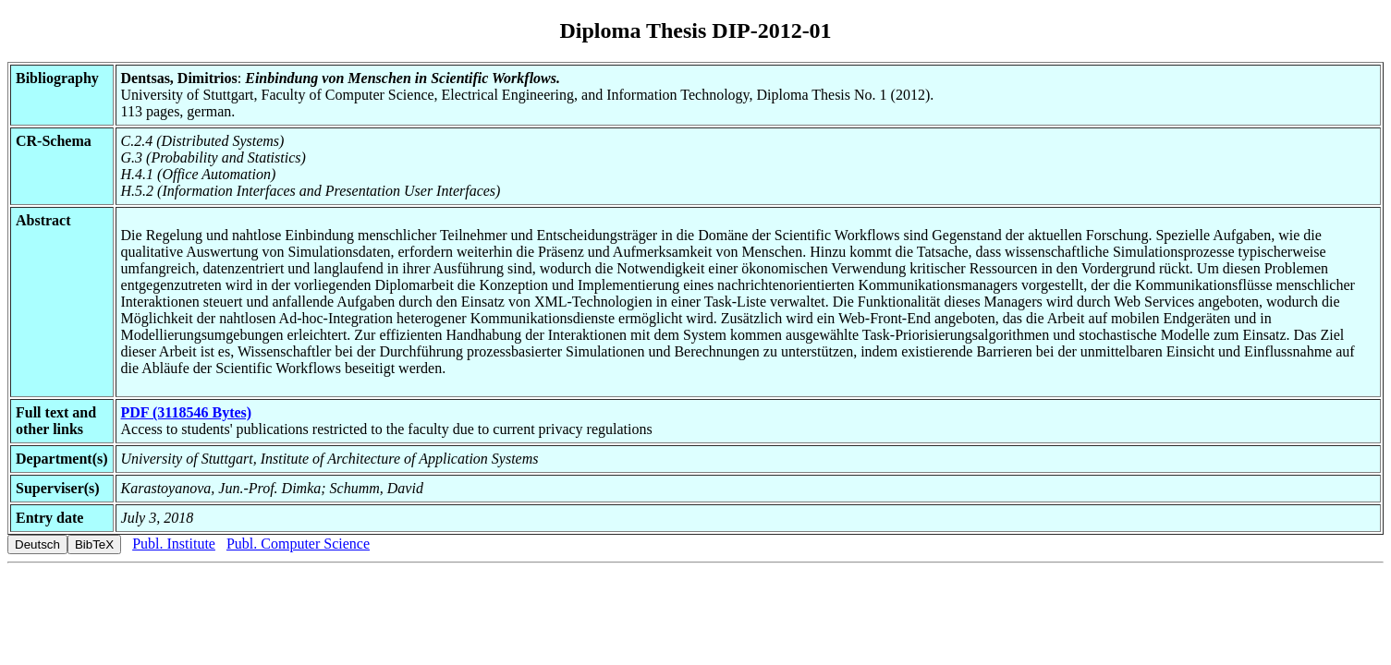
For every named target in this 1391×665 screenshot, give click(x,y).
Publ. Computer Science (298, 543)
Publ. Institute (173, 543)
